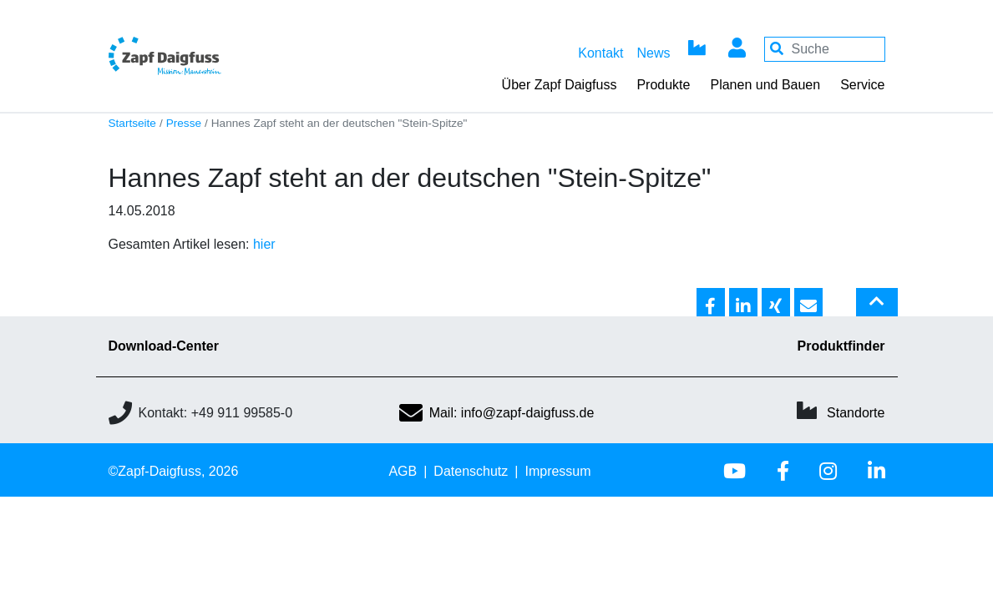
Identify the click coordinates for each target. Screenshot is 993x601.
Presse (183, 123)
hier (264, 244)
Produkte (663, 85)
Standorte (855, 413)
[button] (711, 303)
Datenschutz (470, 471)
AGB (402, 471)
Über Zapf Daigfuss (559, 85)
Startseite (132, 123)
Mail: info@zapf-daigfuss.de (497, 413)
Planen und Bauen (765, 85)
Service (862, 85)
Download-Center (164, 346)
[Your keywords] (824, 49)
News (653, 53)
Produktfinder (841, 346)
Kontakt (600, 53)
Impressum (557, 471)
